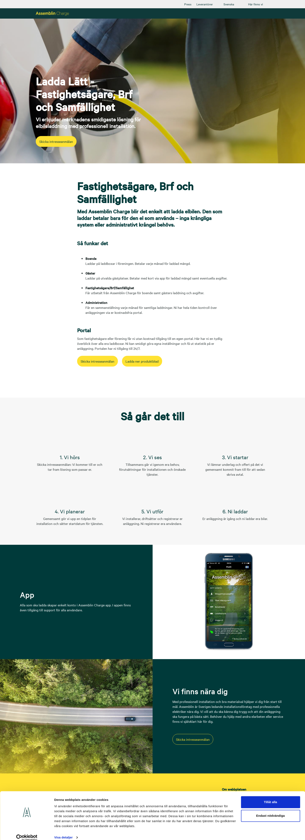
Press (187, 4)
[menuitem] (187, 4)
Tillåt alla (270, 796)
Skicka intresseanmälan (61, 141)
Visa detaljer (63, 832)
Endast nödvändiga (270, 810)
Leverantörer (204, 4)
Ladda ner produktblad (158, 361)
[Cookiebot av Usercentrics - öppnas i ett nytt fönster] (27, 832)
